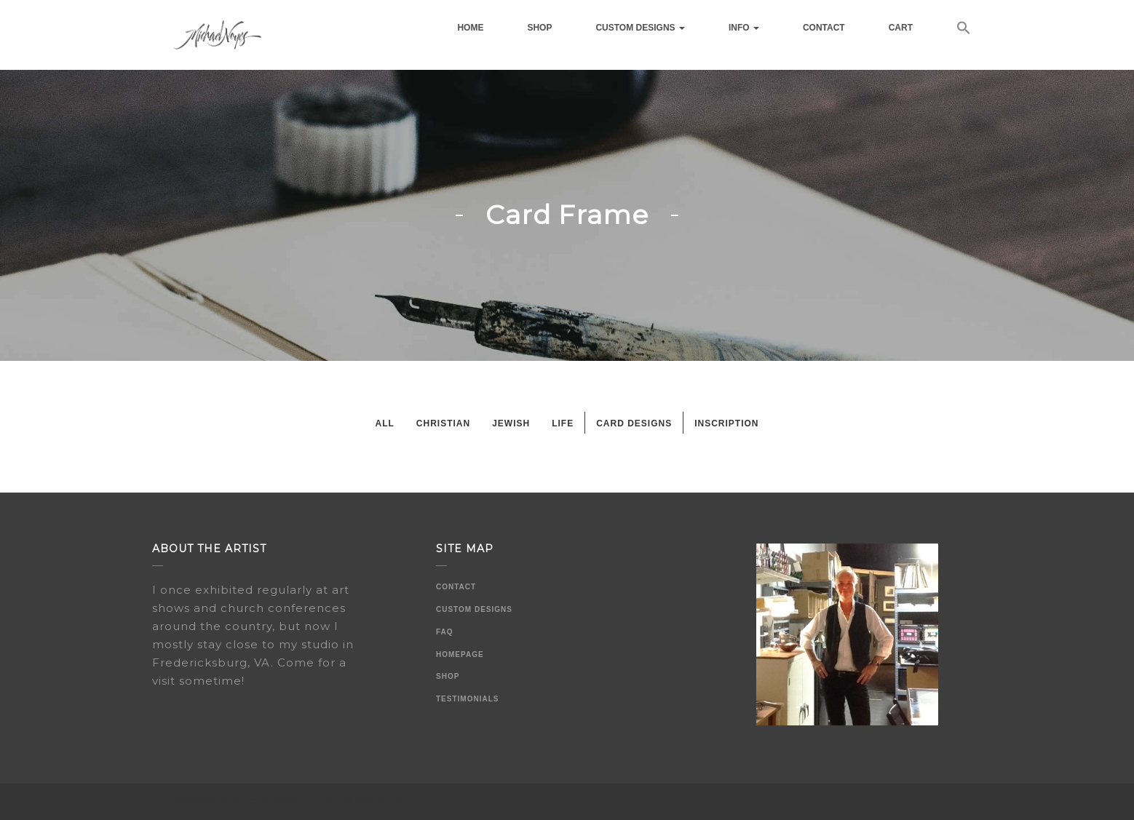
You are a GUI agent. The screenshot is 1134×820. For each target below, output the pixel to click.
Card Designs (634, 423)
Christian (443, 423)
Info (744, 28)
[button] (963, 29)
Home (470, 28)
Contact (824, 28)
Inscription (726, 423)
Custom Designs (639, 28)
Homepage (460, 654)
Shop (539, 28)
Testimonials (467, 699)
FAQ (444, 632)
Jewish (511, 423)
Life (563, 423)
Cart (901, 28)
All (384, 423)
